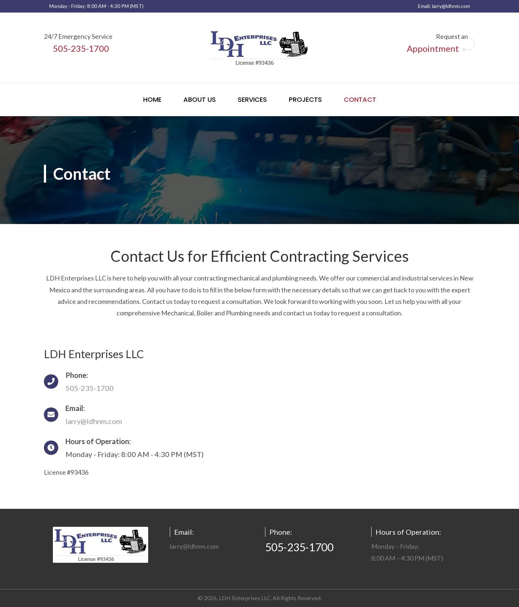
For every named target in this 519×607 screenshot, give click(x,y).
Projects (305, 99)
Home (152, 99)
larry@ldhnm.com (451, 6)
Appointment (433, 48)
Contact (360, 99)
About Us (199, 99)
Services (252, 99)
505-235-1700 (81, 48)
